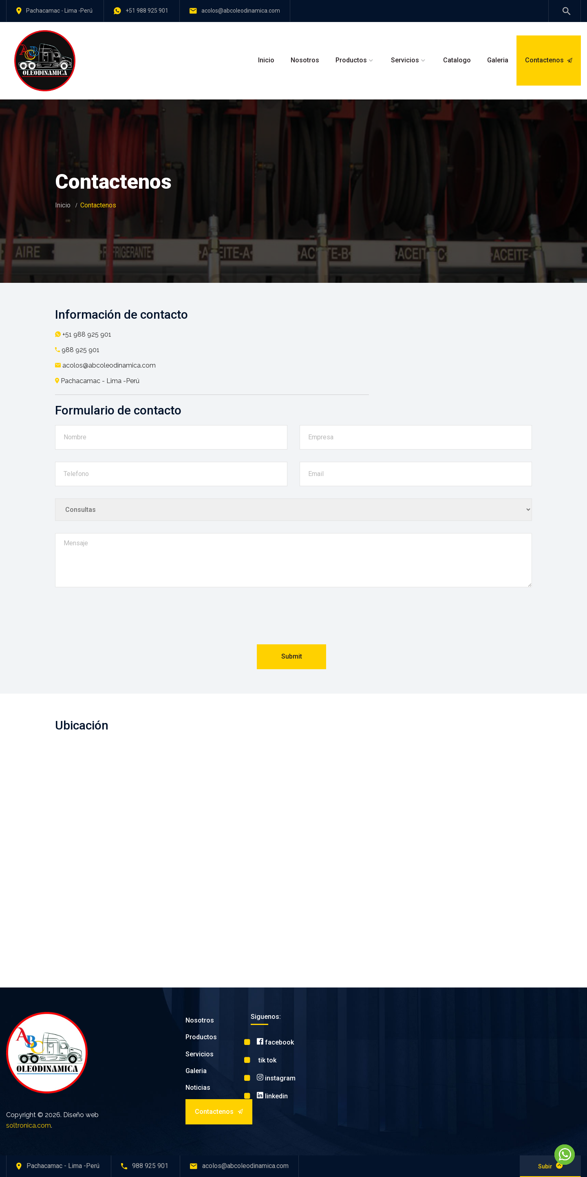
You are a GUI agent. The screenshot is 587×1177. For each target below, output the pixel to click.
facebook (275, 1042)
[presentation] (293, 618)
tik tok (266, 1060)
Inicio (266, 60)
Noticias (197, 1087)
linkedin (272, 1096)
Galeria (497, 60)
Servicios (405, 60)
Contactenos (548, 60)
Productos (351, 60)
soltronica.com (28, 1125)
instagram (276, 1078)
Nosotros (305, 60)
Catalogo (457, 60)
